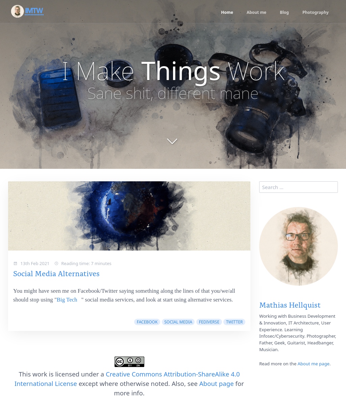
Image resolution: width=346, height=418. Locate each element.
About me (252, 12)
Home (221, 12)
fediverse (209, 322)
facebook (147, 322)
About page (216, 383)
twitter (234, 322)
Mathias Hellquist (290, 304)
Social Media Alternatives (56, 273)
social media (178, 322)
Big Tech (67, 299)
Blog (282, 12)
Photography (314, 12)
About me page (313, 364)
